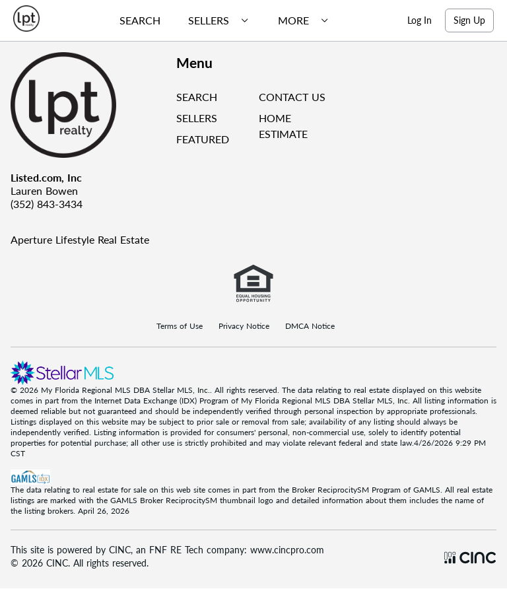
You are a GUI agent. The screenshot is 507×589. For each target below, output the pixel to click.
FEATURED (202, 139)
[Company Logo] (88, 105)
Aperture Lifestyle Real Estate (80, 239)
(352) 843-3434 (47, 203)
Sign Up (469, 20)
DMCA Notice (310, 326)
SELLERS (196, 118)
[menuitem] (134, 20)
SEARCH (196, 96)
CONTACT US (292, 96)
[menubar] (219, 20)
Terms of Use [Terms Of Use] (179, 326)
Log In (419, 20)
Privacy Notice (244, 326)
